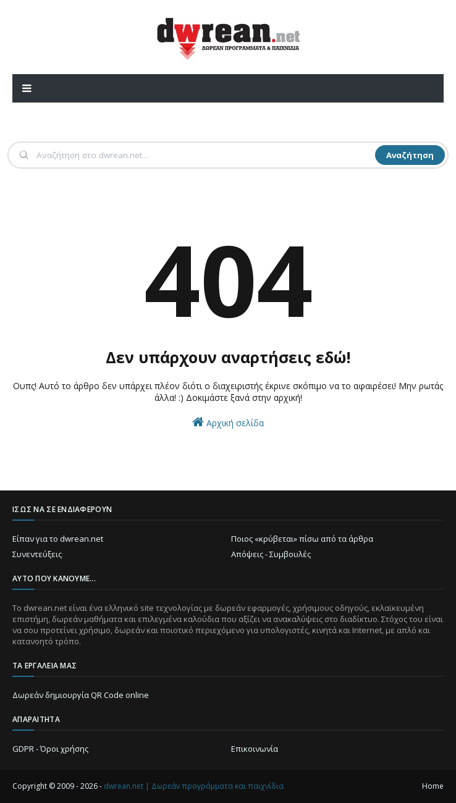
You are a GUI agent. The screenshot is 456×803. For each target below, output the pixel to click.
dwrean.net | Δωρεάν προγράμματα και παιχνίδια (194, 786)
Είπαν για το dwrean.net (57, 538)
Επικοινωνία (254, 748)
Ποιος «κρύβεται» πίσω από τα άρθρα (302, 538)
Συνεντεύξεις (37, 554)
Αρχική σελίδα (228, 422)
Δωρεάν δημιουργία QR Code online (80, 694)
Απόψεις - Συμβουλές (271, 554)
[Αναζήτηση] (204, 155)
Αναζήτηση (410, 155)
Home (433, 786)
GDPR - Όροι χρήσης (50, 748)
